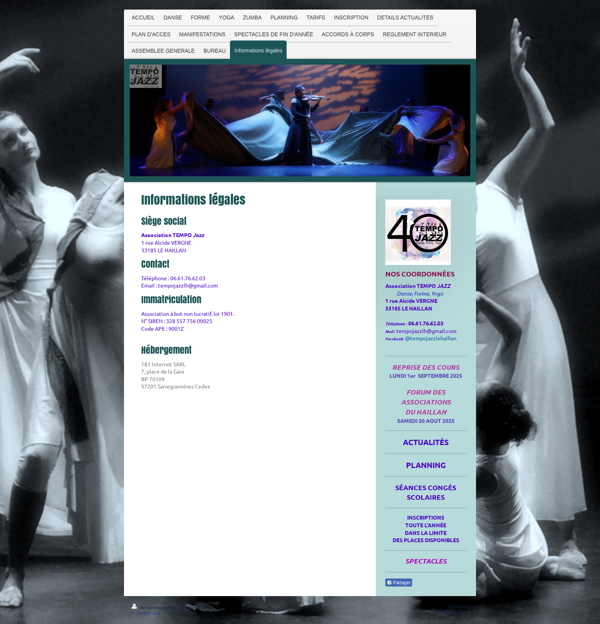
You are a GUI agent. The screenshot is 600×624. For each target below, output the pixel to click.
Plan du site (190, 607)
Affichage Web (454, 612)
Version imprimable (154, 607)
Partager (399, 582)
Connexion (458, 606)
